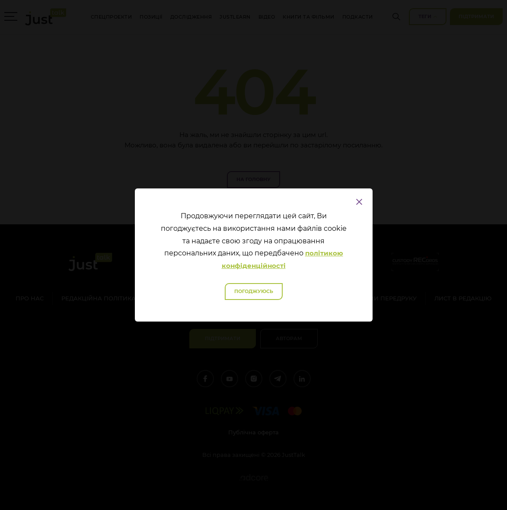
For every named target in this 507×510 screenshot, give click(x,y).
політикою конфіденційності (282, 259)
